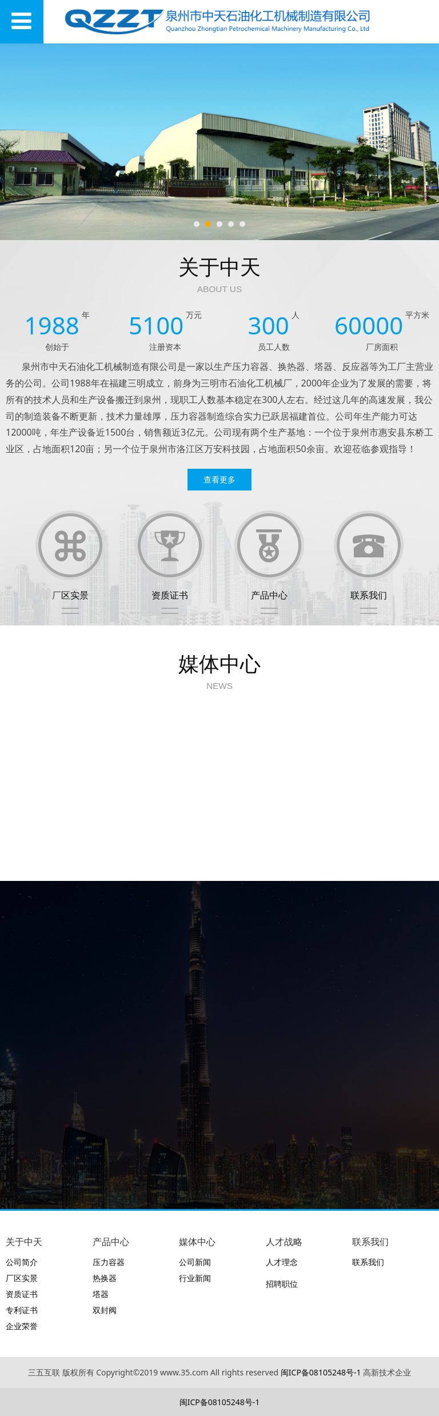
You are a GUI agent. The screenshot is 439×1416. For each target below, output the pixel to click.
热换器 (105, 1278)
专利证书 (22, 1310)
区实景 (75, 595)
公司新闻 (195, 1262)
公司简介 (22, 1262)
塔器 (101, 1294)
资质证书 (169, 595)
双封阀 (105, 1310)
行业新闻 (195, 1278)
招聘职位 (282, 1283)
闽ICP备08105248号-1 (321, 1372)
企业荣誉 (22, 1326)
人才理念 (282, 1262)
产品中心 (269, 595)
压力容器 (109, 1262)
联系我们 (368, 595)
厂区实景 (22, 1278)
